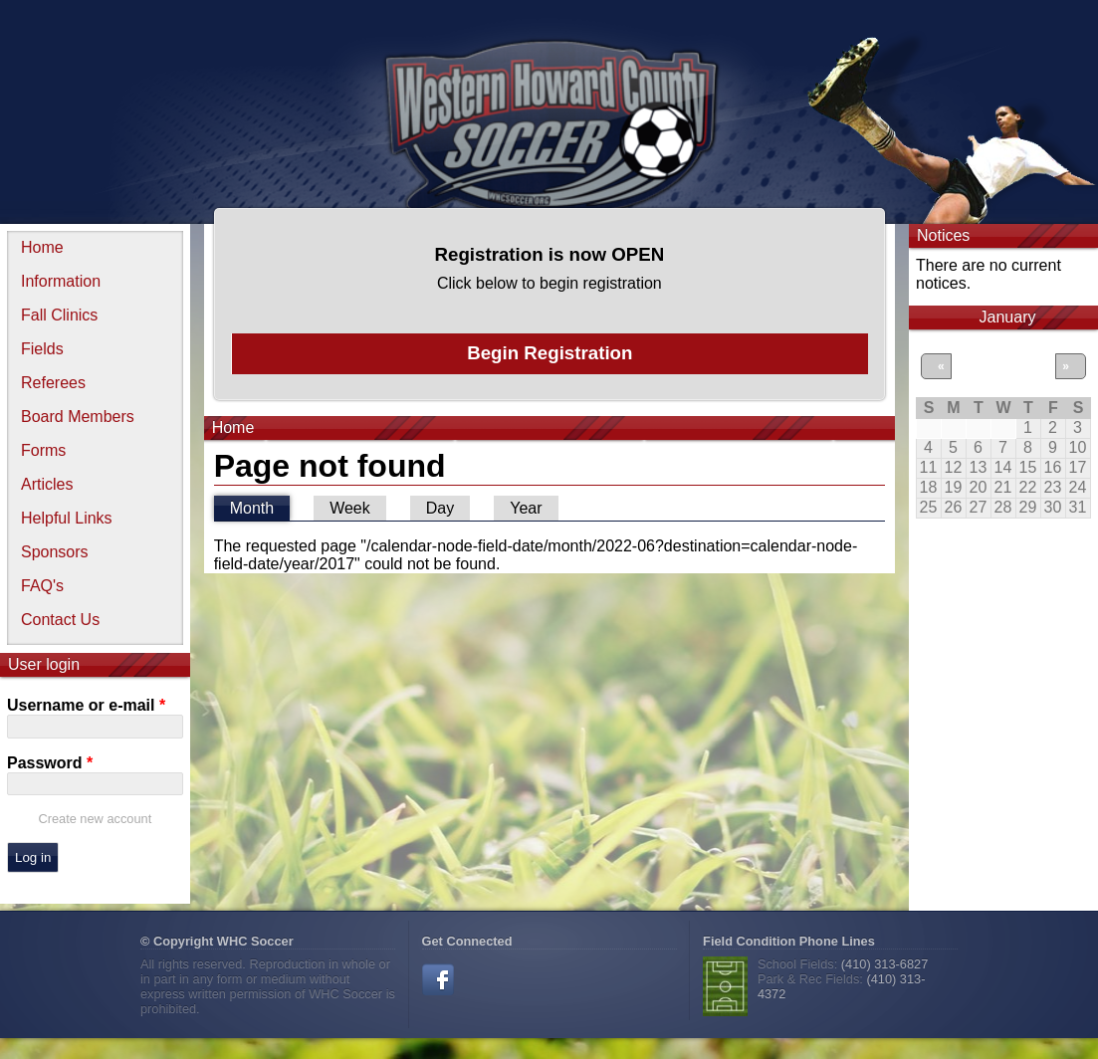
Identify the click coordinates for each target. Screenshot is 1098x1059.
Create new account (94, 818)
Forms (43, 450)
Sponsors (55, 551)
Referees (53, 382)
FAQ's (42, 585)
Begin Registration (549, 352)
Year (526, 508)
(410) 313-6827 (885, 963)
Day (440, 508)
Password (50, 762)
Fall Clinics (59, 315)
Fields (42, 348)
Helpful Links (66, 518)
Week (349, 508)
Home (42, 247)
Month (260, 506)
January (1008, 317)
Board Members (77, 416)
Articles (47, 484)
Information (61, 281)
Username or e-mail (86, 705)
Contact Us (60, 619)
